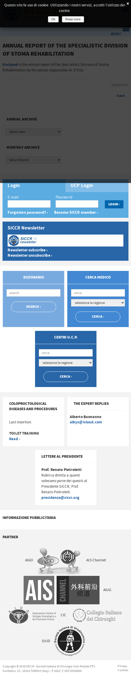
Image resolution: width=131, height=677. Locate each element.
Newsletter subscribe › (27, 250)
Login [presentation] (14, 185)
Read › (14, 439)
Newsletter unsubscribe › (30, 255)
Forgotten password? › (28, 212)
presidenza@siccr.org (60, 497)
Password (64, 197)
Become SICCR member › (76, 212)
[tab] (34, 185)
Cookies (123, 670)
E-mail (13, 197)
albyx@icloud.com (86, 422)
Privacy (122, 666)
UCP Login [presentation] (82, 185)
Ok (53, 19)
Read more (73, 19)
